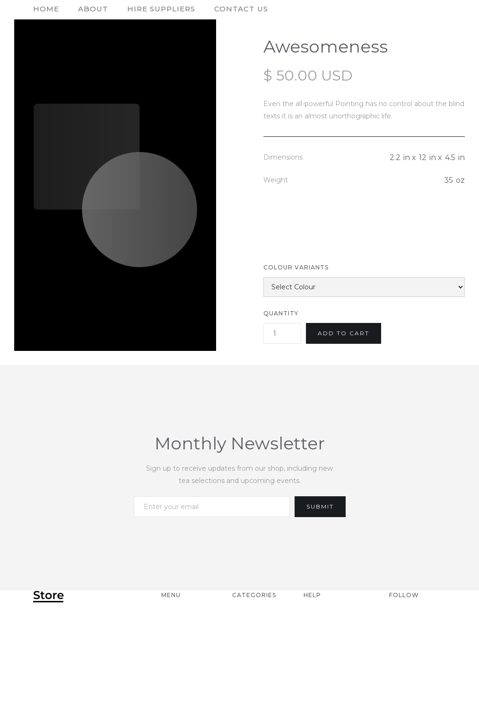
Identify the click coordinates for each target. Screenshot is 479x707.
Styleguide (184, 686)
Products (182, 658)
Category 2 (255, 630)
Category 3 (255, 644)
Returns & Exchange (325, 637)
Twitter (405, 644)
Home (173, 616)
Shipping (322, 616)
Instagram (411, 616)
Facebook (410, 630)
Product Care (334, 658)
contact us (241, 8)
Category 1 (254, 616)
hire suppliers (161, 8)
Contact (179, 644)
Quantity (280, 313)
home (46, 8)
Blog (172, 672)
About (93, 8)
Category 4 (255, 658)
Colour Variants (296, 267)
